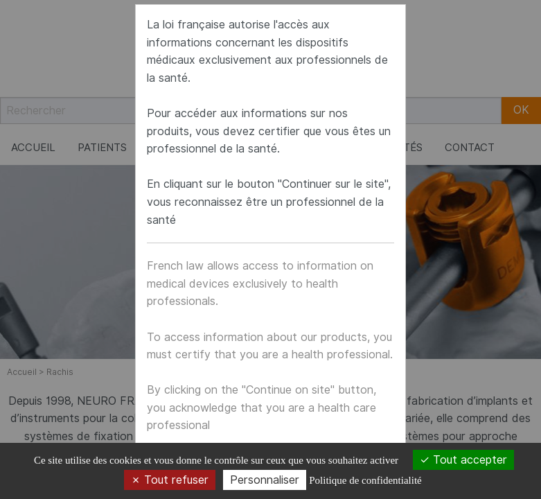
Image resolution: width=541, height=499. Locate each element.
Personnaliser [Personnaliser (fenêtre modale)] (264, 480)
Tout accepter (463, 459)
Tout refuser (170, 480)
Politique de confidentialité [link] (365, 480)
